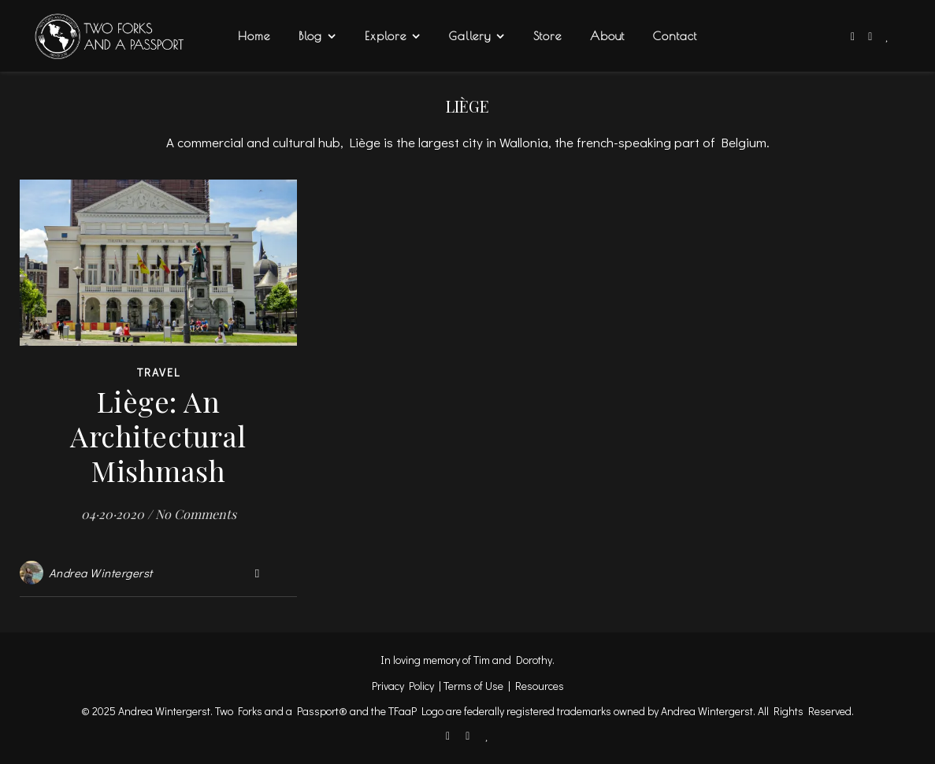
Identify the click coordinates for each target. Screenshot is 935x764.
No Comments (195, 514)
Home (254, 36)
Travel (158, 372)
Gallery (470, 36)
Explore (385, 36)
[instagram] (871, 35)
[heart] (887, 35)
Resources (539, 685)
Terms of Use (473, 685)
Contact (675, 36)
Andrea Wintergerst (101, 572)
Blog (310, 36)
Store (547, 36)
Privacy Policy (403, 685)
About (607, 36)
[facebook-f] (854, 35)
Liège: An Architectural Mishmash (158, 435)
